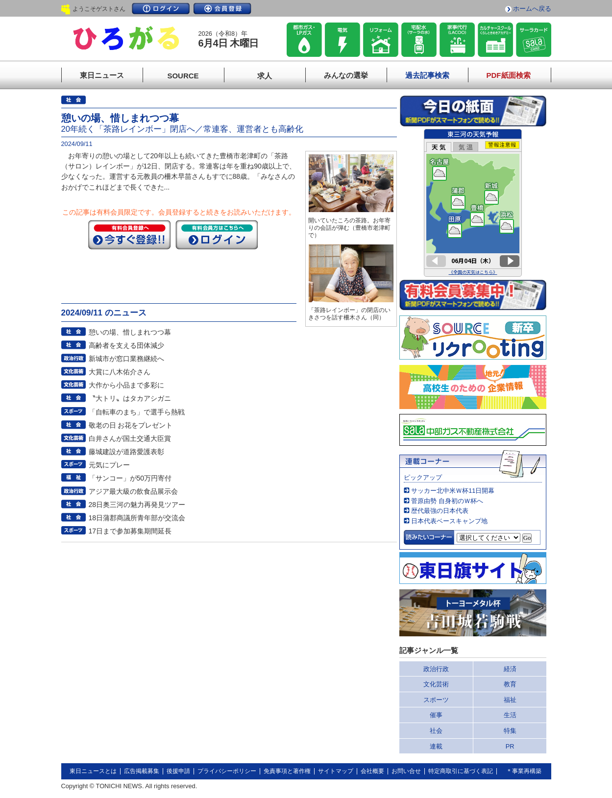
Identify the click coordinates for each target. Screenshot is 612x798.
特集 (510, 730)
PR (510, 746)
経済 (510, 669)
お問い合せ (406, 771)
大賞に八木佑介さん (119, 372)
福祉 (510, 699)
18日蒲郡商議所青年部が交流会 (137, 518)
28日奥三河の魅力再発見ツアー (137, 504)
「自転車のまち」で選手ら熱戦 (137, 412)
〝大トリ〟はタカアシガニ (130, 398)
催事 (436, 715)
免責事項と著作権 (287, 771)
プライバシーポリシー (226, 771)
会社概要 (372, 771)
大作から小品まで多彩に (126, 385)
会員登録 (222, 8)
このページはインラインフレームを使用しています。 (473, 203)
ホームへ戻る (532, 8)
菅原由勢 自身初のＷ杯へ (447, 501)
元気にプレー (109, 465)
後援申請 (178, 771)
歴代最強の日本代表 (439, 510)
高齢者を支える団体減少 (126, 345)
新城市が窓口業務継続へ (126, 359)
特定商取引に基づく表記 (460, 771)
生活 (510, 715)
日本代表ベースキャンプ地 (449, 521)
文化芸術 (436, 684)
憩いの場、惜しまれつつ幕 (130, 332)
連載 (436, 746)
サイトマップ (335, 771)
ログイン (161, 8)
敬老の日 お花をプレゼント (131, 425)
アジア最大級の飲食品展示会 (133, 491)
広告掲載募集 (141, 771)
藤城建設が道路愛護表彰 (126, 452)
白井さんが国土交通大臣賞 (130, 438)
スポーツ (436, 699)
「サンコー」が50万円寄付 (130, 478)
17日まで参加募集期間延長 (130, 531)
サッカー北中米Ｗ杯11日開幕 (452, 490)
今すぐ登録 (129, 234)
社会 (436, 730)
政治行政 (436, 669)
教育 (510, 684)
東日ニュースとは (93, 771)
